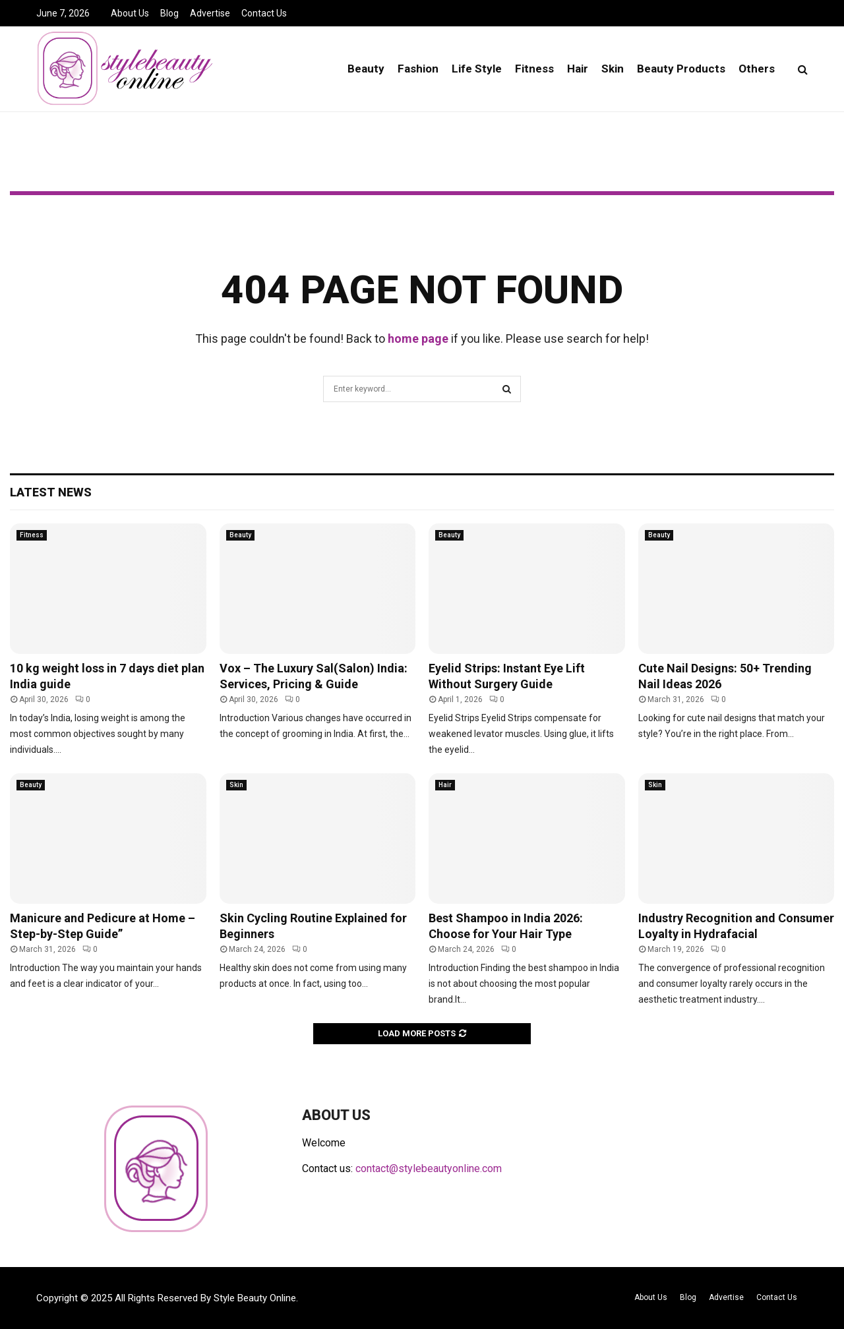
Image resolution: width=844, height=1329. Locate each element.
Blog (169, 13)
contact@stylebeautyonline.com (428, 1168)
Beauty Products (681, 68)
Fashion (418, 68)
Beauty (365, 68)
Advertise (210, 13)
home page (418, 338)
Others (756, 68)
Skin (612, 68)
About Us (130, 13)
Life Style (477, 68)
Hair (577, 68)
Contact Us (264, 13)
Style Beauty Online (255, 1298)
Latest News (51, 492)
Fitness (534, 68)
